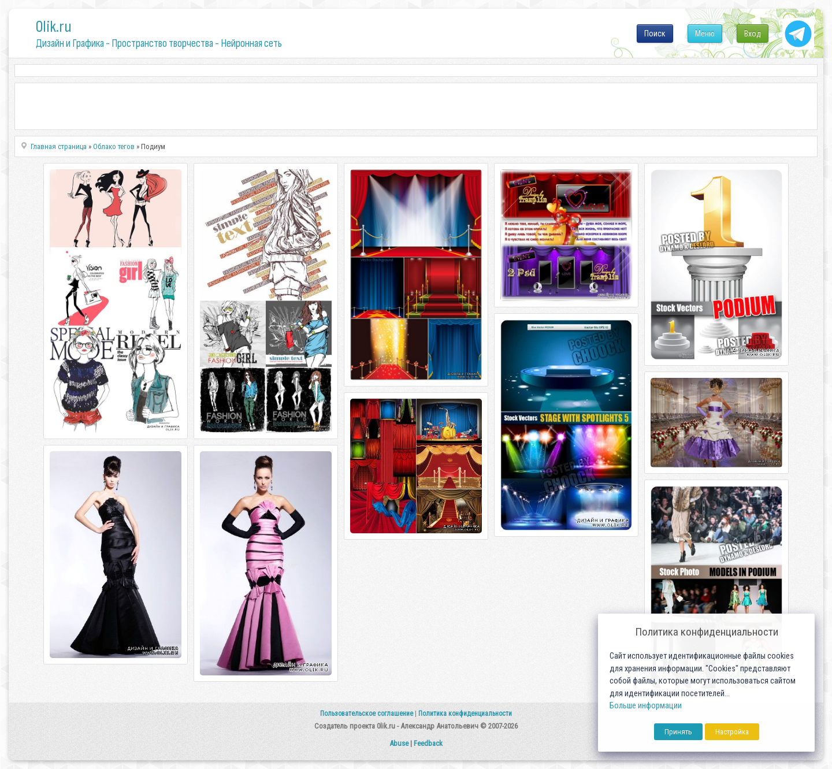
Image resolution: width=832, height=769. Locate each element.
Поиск (655, 33)
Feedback (428, 743)
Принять (678, 731)
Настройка (732, 731)
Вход (752, 33)
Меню (705, 33)
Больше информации (646, 706)
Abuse (398, 743)
